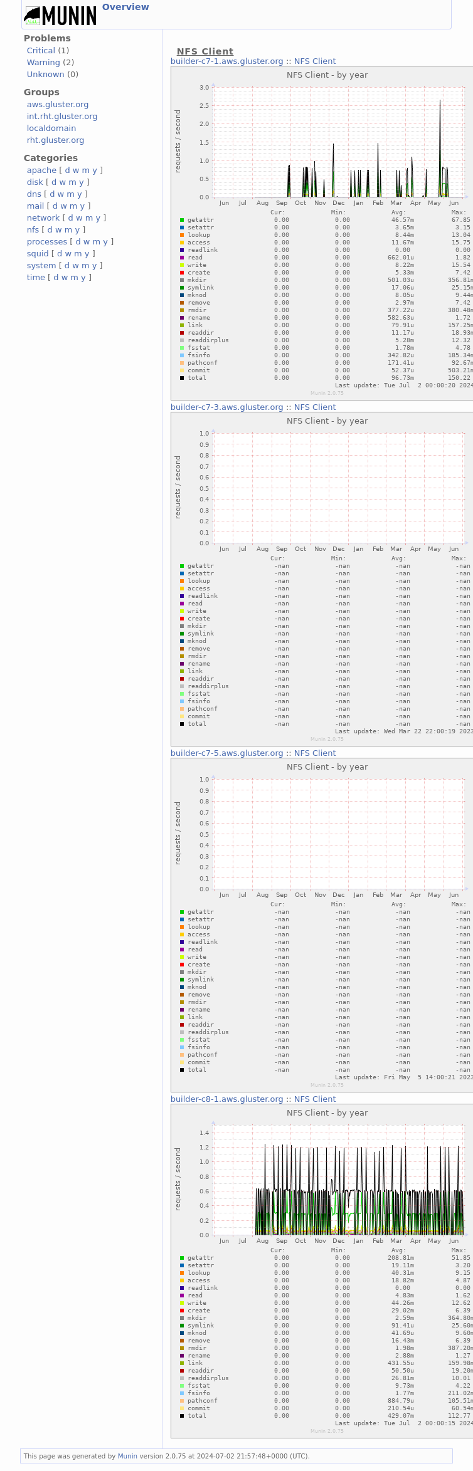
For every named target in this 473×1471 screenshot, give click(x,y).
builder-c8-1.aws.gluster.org (227, 1099)
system (41, 265)
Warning (43, 62)
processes (47, 241)
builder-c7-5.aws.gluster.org (227, 753)
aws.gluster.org (58, 104)
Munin (128, 1456)
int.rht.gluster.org (62, 116)
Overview (125, 7)
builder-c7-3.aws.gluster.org (227, 407)
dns (34, 194)
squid (38, 253)
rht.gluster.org (56, 140)
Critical (41, 50)
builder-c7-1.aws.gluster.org (227, 61)
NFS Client (315, 61)
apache (41, 170)
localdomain (52, 128)
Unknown (46, 74)
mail (36, 206)
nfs (33, 229)
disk (35, 182)
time (36, 277)
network (43, 217)
